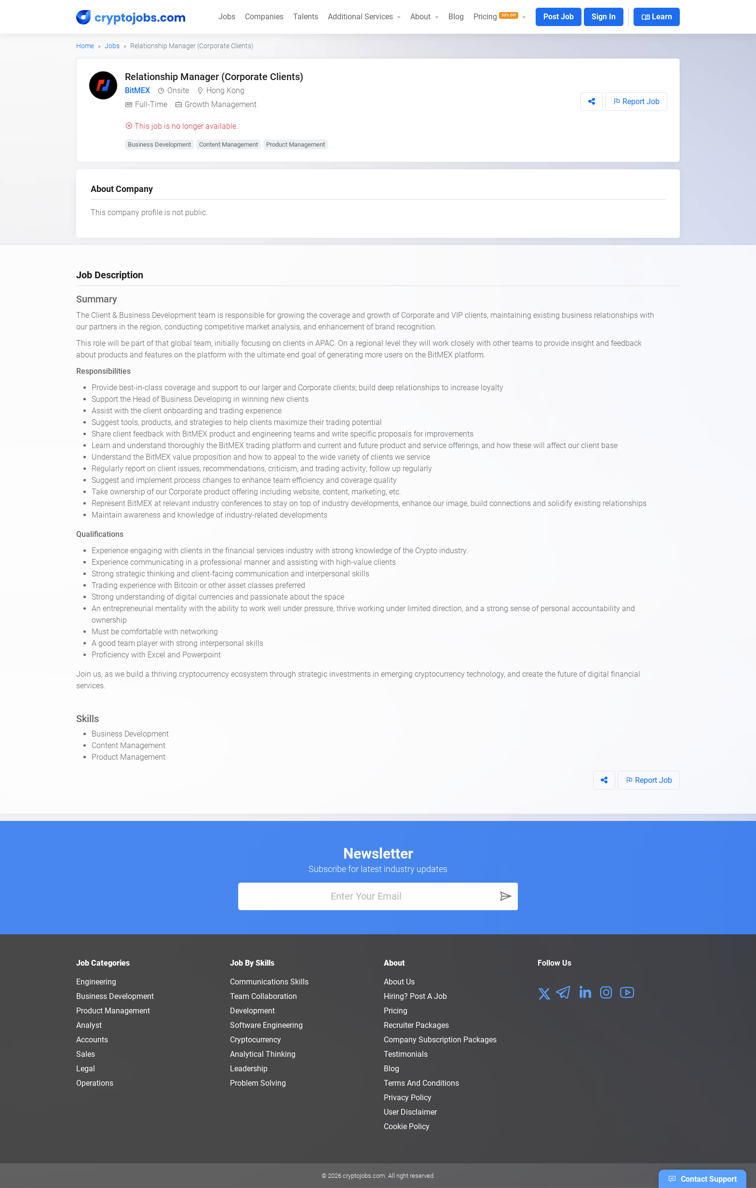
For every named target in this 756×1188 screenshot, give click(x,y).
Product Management (295, 144)
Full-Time (151, 104)
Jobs (226, 16)
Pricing (395, 1010)
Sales (85, 1054)
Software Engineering (266, 1025)
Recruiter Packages (416, 1025)
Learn (656, 17)
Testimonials (406, 1054)
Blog (456, 16)
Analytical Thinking (263, 1054)
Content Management (228, 144)
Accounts (92, 1039)
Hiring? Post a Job (415, 996)
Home (85, 46)
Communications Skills (269, 981)
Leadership (249, 1068)
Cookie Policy (407, 1126)
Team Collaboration (263, 996)
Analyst (89, 1025)
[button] (591, 101)
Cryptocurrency (255, 1039)
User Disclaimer (410, 1112)
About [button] (421, 16)
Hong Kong (225, 90)
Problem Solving (258, 1083)
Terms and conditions (421, 1083)
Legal (85, 1068)
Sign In (604, 16)
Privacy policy (408, 1097)
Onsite (178, 90)
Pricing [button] (496, 16)
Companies (264, 16)
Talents (305, 16)
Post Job (558, 16)
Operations (94, 1083)
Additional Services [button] (361, 16)
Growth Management (220, 104)
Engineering (96, 981)
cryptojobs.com (364, 1175)
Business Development (159, 144)
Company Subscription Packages (440, 1039)
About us (399, 981)
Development (252, 1010)
